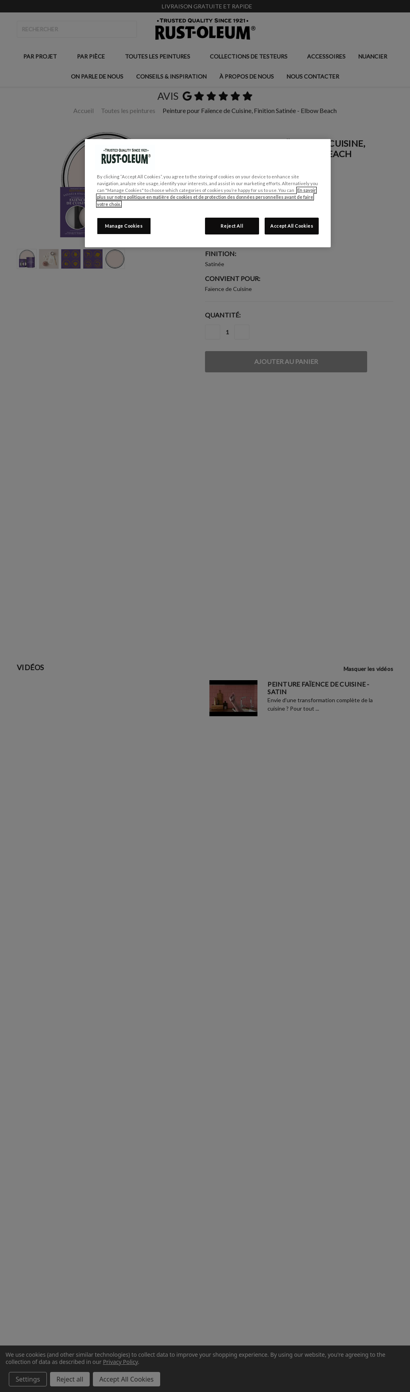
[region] (208, 193)
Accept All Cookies (291, 225)
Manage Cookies (124, 225)
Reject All (232, 225)
